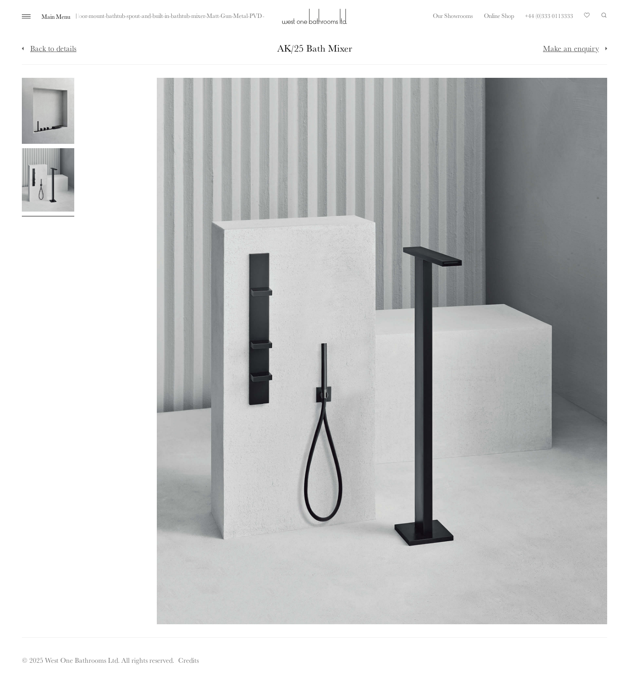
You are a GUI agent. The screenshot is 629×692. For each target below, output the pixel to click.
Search (604, 15)
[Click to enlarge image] (48, 111)
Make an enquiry (571, 48)
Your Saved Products (587, 17)
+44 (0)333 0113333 (549, 15)
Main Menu (55, 16)
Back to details (53, 48)
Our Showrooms (453, 15)
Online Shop (499, 15)
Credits (188, 660)
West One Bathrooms (314, 16)
